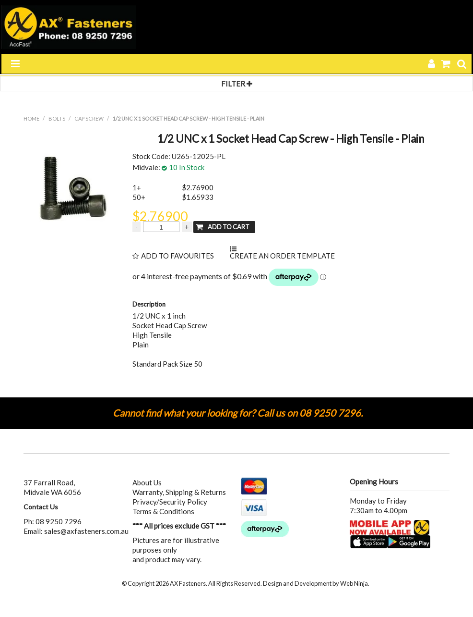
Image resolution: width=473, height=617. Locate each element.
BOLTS (56, 118)
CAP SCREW (89, 118)
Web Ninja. (354, 583)
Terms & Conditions (163, 511)
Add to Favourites (177, 255)
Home (31, 118)
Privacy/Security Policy (169, 501)
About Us (147, 482)
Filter (236, 83)
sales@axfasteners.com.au (86, 531)
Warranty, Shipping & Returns (179, 492)
